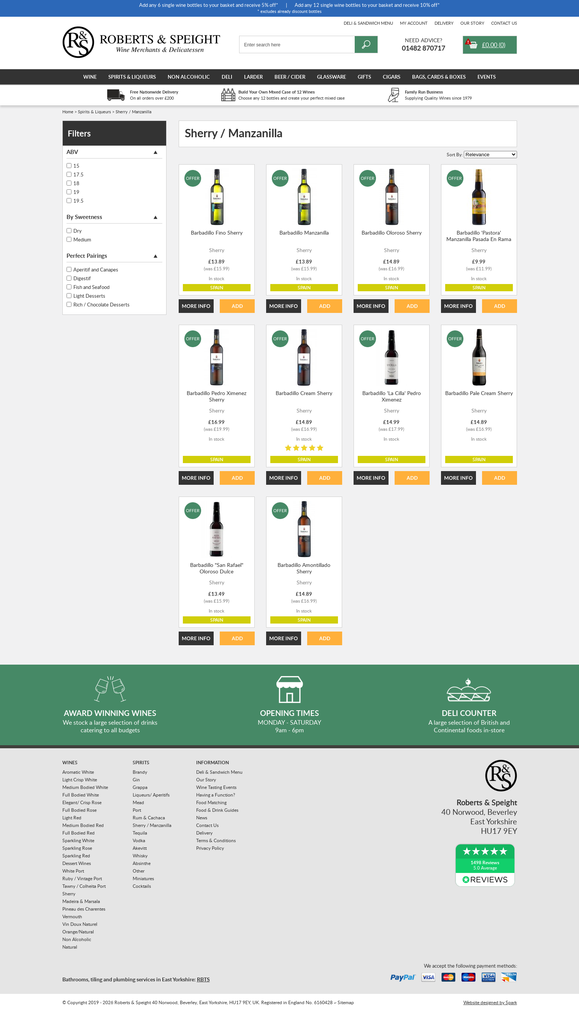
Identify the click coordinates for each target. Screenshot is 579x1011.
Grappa (140, 787)
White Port (73, 871)
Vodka (139, 840)
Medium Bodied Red (83, 825)
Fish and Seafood (91, 287)
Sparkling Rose (77, 848)
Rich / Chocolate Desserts (101, 304)
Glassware (331, 76)
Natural (69, 947)
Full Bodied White (80, 795)
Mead (138, 802)
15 (76, 165)
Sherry (68, 893)
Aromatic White (78, 772)
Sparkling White (78, 840)
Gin (136, 779)
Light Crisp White (79, 779)
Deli (227, 76)
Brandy (140, 772)
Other (138, 871)
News (201, 817)
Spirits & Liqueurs (132, 76)
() (493, 45)
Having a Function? (215, 795)
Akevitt (140, 848)
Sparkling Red (76, 855)
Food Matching (211, 802)
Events (486, 76)
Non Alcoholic (189, 76)
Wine (90, 76)
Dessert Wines (76, 863)
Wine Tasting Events (216, 787)
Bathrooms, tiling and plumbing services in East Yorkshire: (136, 979)
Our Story (472, 23)
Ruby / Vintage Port (82, 878)
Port (137, 810)
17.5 (78, 174)
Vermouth (72, 916)
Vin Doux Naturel (79, 924)
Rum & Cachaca (149, 817)
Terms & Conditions (216, 840)
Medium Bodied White (85, 787)
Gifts (364, 76)
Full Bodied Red (78, 833)
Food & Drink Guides (217, 810)
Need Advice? (423, 40)
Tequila (140, 833)
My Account (414, 23)
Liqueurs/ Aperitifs (151, 795)
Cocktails (142, 886)
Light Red (71, 817)
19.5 (78, 200)
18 (76, 183)
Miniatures (143, 878)
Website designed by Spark (490, 1002)
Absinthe (142, 863)
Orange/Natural (78, 931)
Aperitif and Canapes (95, 269)
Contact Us (504, 23)
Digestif (82, 278)
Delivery (444, 23)
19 (76, 192)
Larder (253, 76)
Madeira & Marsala (81, 901)
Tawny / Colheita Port (84, 886)
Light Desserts (89, 295)
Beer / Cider (289, 76)
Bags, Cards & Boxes (439, 76)
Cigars (391, 76)
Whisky (140, 855)
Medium (82, 239)
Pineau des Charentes (83, 909)
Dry (77, 230)
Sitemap (346, 1002)
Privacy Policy (210, 848)
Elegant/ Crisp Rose (82, 802)
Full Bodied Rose (79, 810)
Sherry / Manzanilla (152, 825)
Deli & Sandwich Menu (368, 23)
